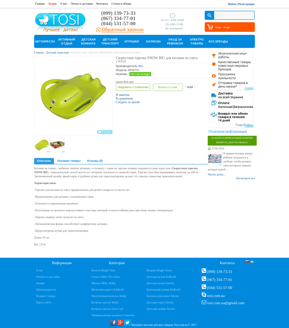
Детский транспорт (110, 41)
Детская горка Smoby (160, 302)
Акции (52, 3)
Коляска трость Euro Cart (107, 308)
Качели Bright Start (103, 270)
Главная (40, 3)
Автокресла (45, 41)
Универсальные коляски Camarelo (112, 315)
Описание (44, 160)
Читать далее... (216, 174)
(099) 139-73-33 (118, 13)
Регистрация (246, 4)
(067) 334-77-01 (118, 18)
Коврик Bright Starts (159, 270)
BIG (140, 66)
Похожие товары (69, 160)
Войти (232, 4)
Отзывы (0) (95, 160)
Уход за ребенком (175, 41)
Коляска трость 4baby (105, 302)
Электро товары (197, 41)
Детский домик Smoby (161, 308)
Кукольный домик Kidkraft (163, 289)
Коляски (153, 41)
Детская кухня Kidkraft (161, 276)
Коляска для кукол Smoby (163, 296)
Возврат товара (45, 296)
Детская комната (88, 41)
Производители (46, 289)
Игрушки (132, 41)
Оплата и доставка (82, 3)
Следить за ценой (128, 102)
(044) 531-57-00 (118, 23)
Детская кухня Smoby (160, 283)
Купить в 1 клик (167, 87)
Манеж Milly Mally (103, 283)
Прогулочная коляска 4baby (108, 296)
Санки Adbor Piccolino (105, 276)
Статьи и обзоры (121, 3)
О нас (63, 3)
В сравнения (124, 98)
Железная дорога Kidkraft (107, 289)
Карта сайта (43, 302)
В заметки (123, 95)
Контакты (102, 3)
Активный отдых (66, 41)
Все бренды (218, 41)
